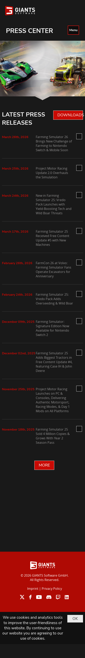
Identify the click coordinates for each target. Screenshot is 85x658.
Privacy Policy (52, 588)
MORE (44, 465)
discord (49, 597)
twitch (58, 597)
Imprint (32, 588)
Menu (73, 30)
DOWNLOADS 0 (70, 115)
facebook (30, 597)
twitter (22, 597)
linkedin (67, 597)
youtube (39, 597)
